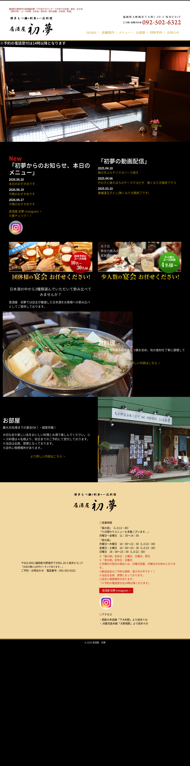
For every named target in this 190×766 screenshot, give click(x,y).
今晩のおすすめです (22, 194)
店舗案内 (108, 32)
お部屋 (140, 32)
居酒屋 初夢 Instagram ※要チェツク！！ (25, 213)
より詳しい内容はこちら (142, 363)
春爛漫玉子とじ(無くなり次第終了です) (123, 193)
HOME (91, 32)
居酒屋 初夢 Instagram (116, 590)
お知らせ (173, 32)
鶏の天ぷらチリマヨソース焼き (118, 172)
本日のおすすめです (22, 183)
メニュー (125, 32)
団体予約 (156, 32)
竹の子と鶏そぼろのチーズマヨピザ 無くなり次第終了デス (137, 182)
